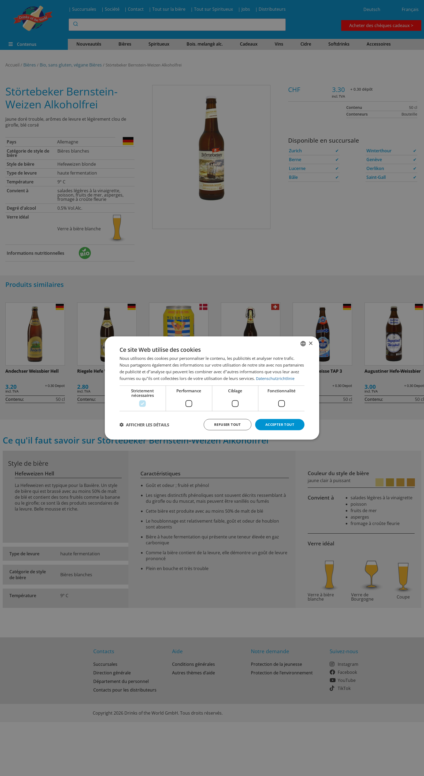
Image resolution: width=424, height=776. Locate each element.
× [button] (310, 343)
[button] (144, 425)
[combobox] (303, 343)
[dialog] (212, 388)
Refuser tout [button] (224, 424)
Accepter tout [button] (278, 424)
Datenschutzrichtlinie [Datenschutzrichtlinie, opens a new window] (275, 377)
